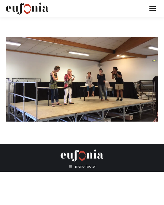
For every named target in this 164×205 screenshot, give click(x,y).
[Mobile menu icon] (152, 8)
